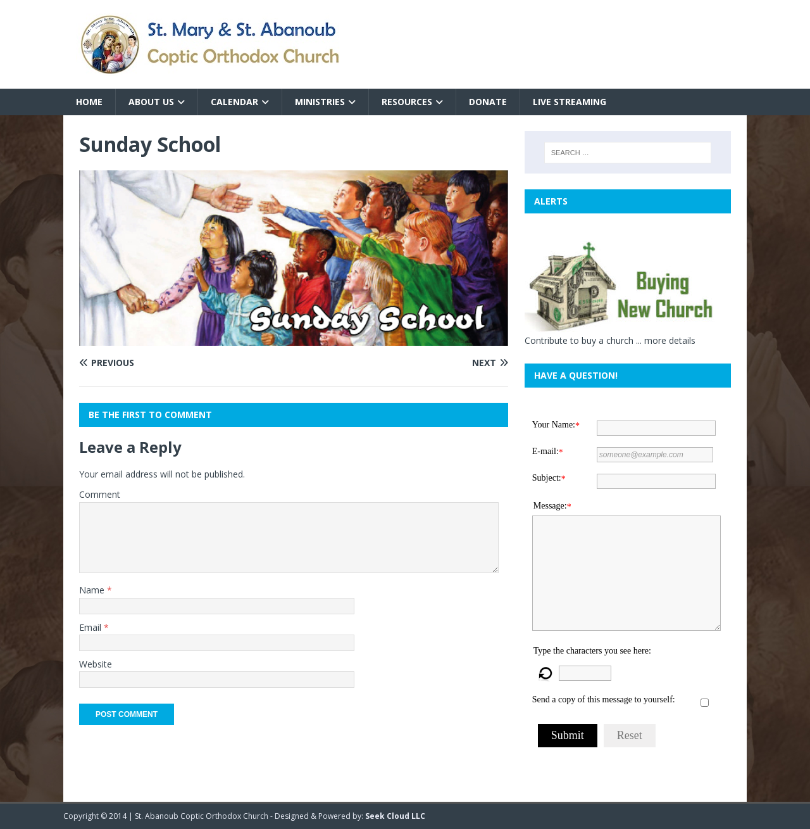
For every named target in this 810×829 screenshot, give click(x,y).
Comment (99, 494)
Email (91, 627)
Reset (629, 735)
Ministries (320, 102)
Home (89, 102)
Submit (567, 735)
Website (95, 664)
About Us (151, 102)
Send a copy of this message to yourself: (603, 699)
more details (669, 340)
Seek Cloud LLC (395, 816)
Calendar (234, 102)
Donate (488, 102)
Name (93, 590)
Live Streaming (569, 102)
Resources (407, 102)
